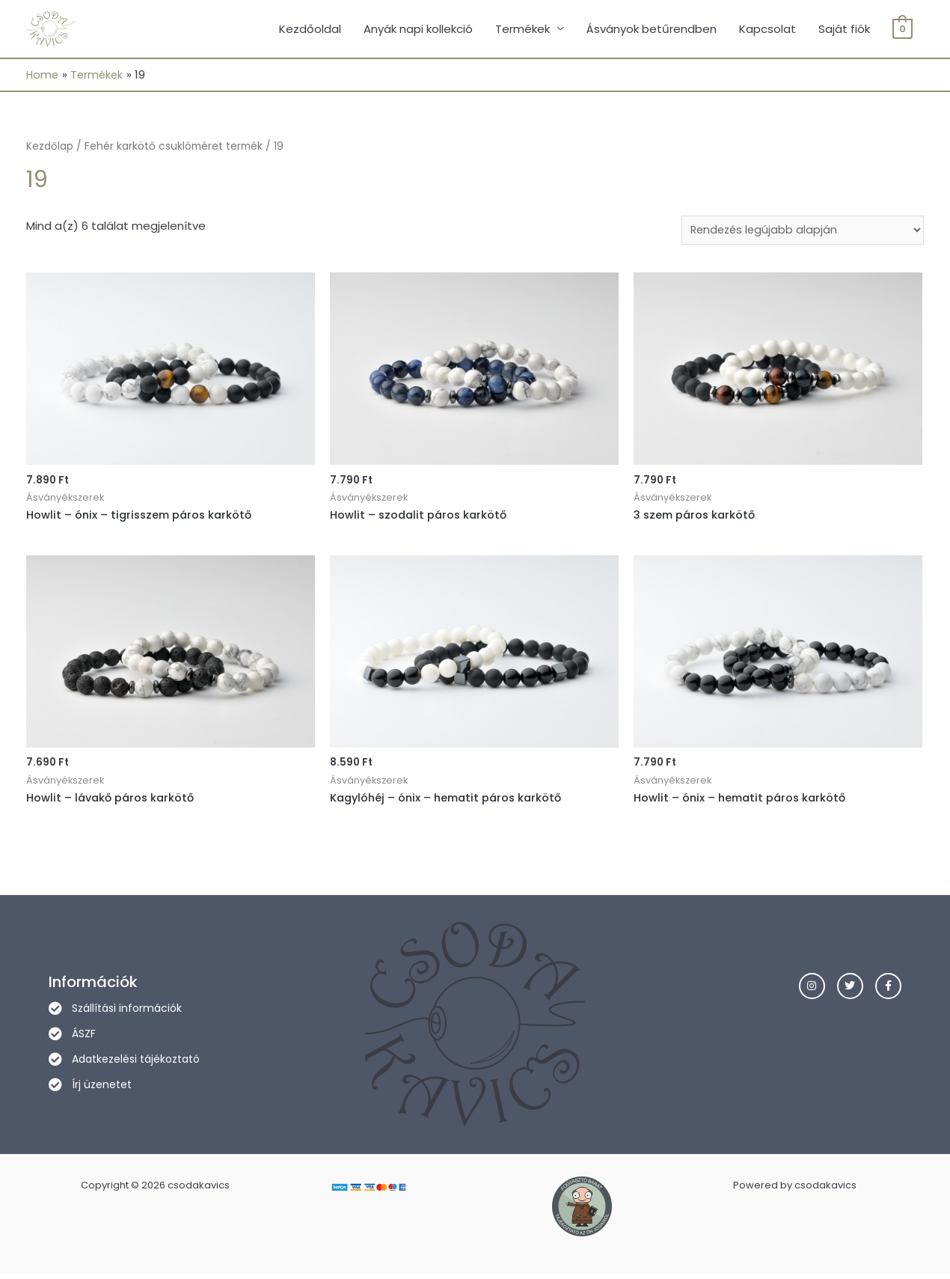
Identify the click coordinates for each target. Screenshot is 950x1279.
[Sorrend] (798, 233)
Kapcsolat (767, 29)
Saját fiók (844, 29)
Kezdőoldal (310, 29)
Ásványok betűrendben (651, 29)
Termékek (522, 29)
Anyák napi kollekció (418, 29)
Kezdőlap (49, 148)
